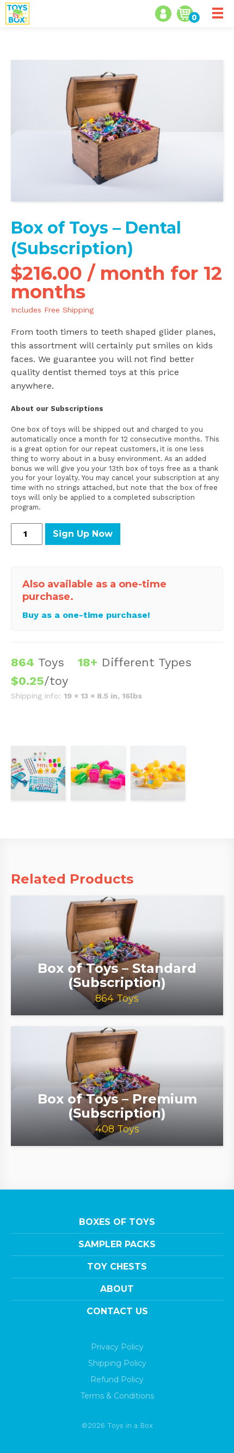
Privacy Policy (117, 1347)
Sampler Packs (117, 1244)
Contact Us (117, 1311)
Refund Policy (117, 1379)
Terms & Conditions (117, 1396)
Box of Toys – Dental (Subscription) (96, 238)
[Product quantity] (26, 534)
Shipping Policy (117, 1363)
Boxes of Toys (117, 1222)
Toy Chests (117, 1266)
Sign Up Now (83, 534)
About (117, 1289)
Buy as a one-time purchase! (86, 615)
